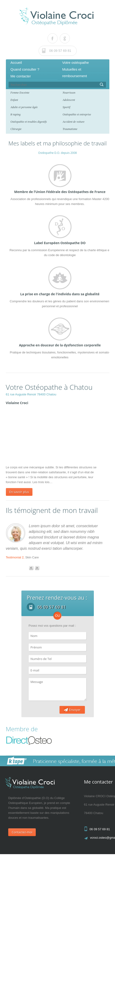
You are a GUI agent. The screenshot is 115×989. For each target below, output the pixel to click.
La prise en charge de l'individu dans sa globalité (59, 294)
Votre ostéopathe (75, 62)
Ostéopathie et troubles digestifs (29, 121)
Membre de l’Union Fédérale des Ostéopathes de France (59, 191)
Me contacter (21, 76)
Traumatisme (70, 129)
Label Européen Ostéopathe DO (60, 243)
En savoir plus (19, 492)
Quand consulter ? (25, 69)
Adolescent (69, 100)
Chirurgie (16, 129)
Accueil (16, 62)
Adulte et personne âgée (24, 107)
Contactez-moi (22, 832)
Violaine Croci (17, 403)
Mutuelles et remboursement (74, 72)
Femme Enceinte (20, 92)
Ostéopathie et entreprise (77, 114)
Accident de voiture (73, 121)
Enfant (14, 100)
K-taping (16, 114)
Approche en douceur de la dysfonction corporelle (60, 345)
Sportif (66, 107)
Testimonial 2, (15, 557)
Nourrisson (69, 92)
